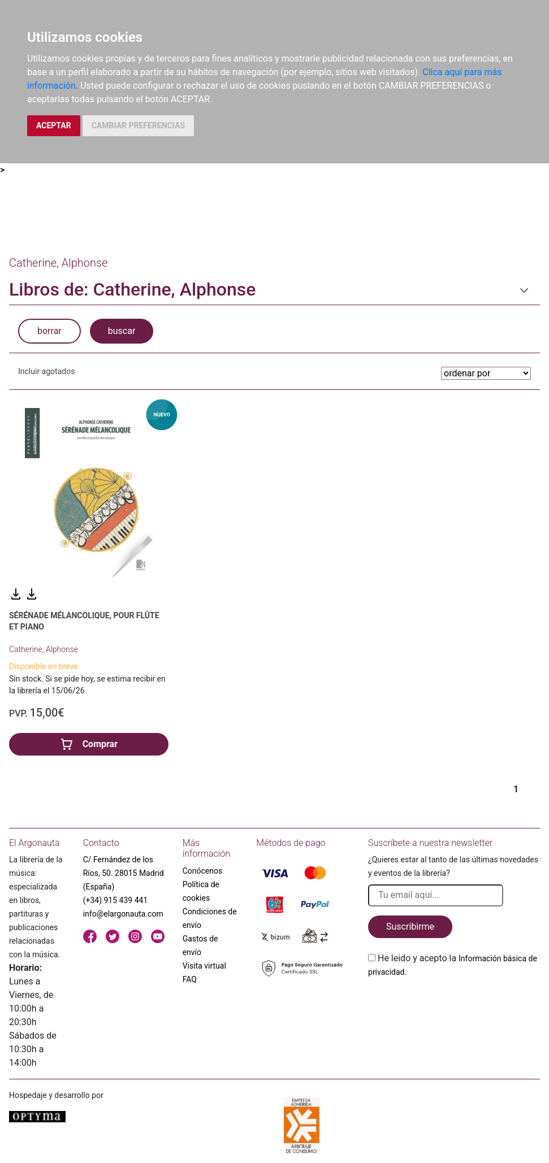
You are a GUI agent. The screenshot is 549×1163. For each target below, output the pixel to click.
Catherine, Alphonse (43, 649)
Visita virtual (204, 965)
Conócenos (203, 870)
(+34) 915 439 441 (115, 900)
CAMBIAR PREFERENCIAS (138, 125)
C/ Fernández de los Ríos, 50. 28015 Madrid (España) (123, 873)
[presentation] (454, 1005)
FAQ (190, 979)
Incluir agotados (46, 371)
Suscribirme (410, 926)
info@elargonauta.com (123, 913)
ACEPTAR (53, 125)
